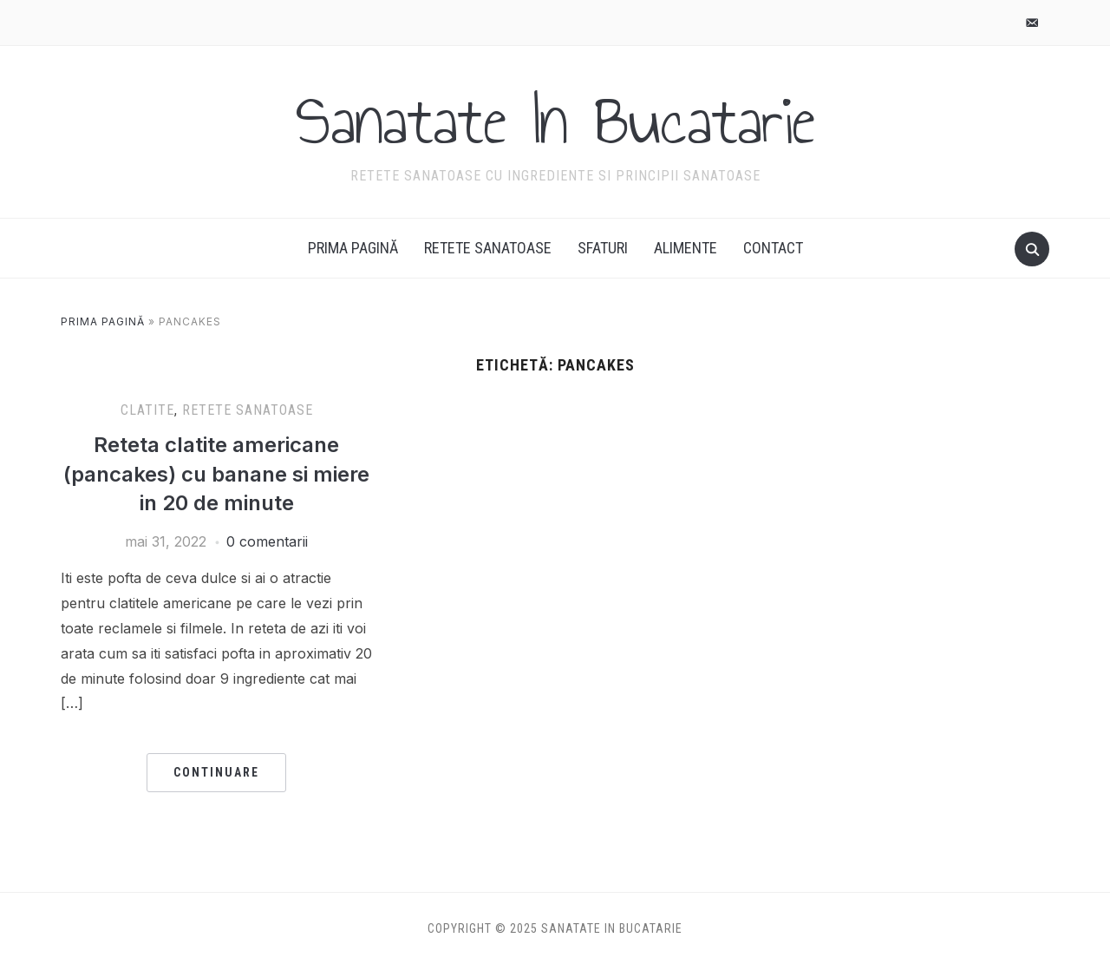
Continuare (216, 772)
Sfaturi (603, 248)
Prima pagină (353, 248)
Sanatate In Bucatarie (555, 121)
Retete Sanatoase (488, 248)
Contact (773, 248)
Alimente (685, 248)
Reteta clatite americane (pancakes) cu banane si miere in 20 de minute (216, 473)
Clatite (147, 410)
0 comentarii (267, 541)
